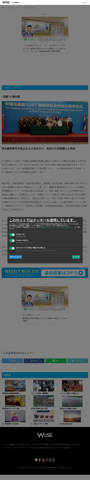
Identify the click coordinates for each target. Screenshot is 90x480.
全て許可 (76, 257)
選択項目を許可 (15, 257)
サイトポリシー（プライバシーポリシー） (59, 227)
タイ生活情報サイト (16, 2)
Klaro (78, 260)
